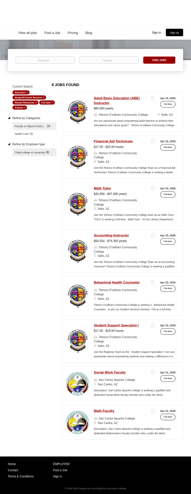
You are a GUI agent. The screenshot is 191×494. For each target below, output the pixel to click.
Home (12, 464)
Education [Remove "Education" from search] (20, 92)
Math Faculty (104, 411)
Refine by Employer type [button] (28, 144)
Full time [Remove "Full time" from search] (46, 102)
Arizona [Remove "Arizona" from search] (19, 107)
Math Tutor (102, 188)
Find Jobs (159, 60)
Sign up (174, 32)
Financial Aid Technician (113, 141)
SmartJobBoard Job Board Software (108, 488)
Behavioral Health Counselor (117, 282)
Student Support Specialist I (116, 325)
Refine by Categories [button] (26, 118)
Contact (13, 470)
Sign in (156, 32)
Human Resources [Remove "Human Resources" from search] (24, 102)
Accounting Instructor (111, 235)
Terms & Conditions (21, 476)
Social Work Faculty (110, 372)
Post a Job (60, 470)
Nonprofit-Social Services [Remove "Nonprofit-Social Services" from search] (28, 97)
